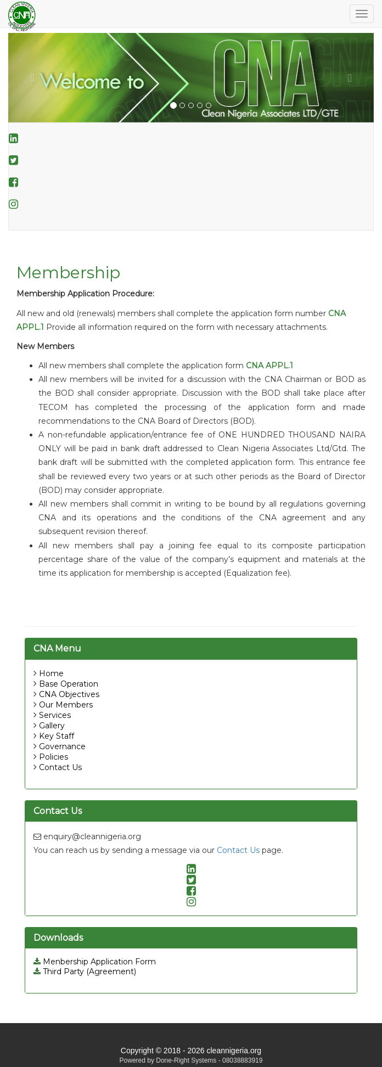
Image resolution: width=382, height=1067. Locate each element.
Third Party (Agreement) (84, 971)
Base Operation (68, 684)
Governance (62, 746)
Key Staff (56, 736)
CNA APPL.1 (269, 365)
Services (55, 715)
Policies (53, 757)
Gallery (52, 726)
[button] (35, 77)
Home (51, 673)
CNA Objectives (69, 694)
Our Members (66, 705)
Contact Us (60, 767)
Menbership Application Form (94, 962)
